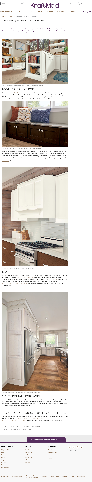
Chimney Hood (53, 279)
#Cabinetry (6, 427)
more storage (6, 161)
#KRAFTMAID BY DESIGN (32, 427)
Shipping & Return (29, 457)
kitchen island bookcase (15, 93)
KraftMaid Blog (5, 467)
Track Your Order (29, 450)
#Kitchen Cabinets (17, 427)
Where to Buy (73, 12)
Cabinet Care (28, 452)
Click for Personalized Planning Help (46, 440)
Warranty (27, 462)
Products (28, 12)
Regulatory (64, 476)
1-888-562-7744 (52, 452)
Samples (60, 12)
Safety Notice (55, 476)
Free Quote (87, 12)
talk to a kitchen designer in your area (13, 420)
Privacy (72, 476)
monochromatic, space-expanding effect (15, 283)
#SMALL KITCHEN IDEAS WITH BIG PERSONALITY (18, 429)
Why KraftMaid (6, 12)
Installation (28, 455)
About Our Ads (81, 476)
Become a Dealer (52, 456)
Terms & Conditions (17, 476)
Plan (18, 12)
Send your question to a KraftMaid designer (29, 418)
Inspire (39, 12)
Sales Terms (45, 476)
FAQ (26, 460)
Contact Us (52, 447)
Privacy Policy (5, 476)
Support (50, 12)
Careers (50, 458)
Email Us (50, 450)
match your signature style (24, 277)
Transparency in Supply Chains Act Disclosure (32, 476)
